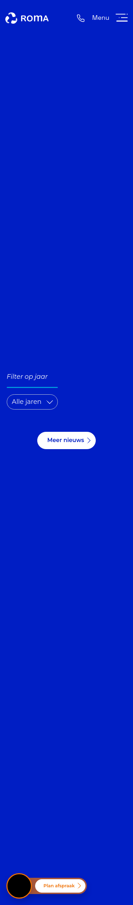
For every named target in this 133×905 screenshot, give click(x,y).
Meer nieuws (65, 440)
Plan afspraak (59, 885)
